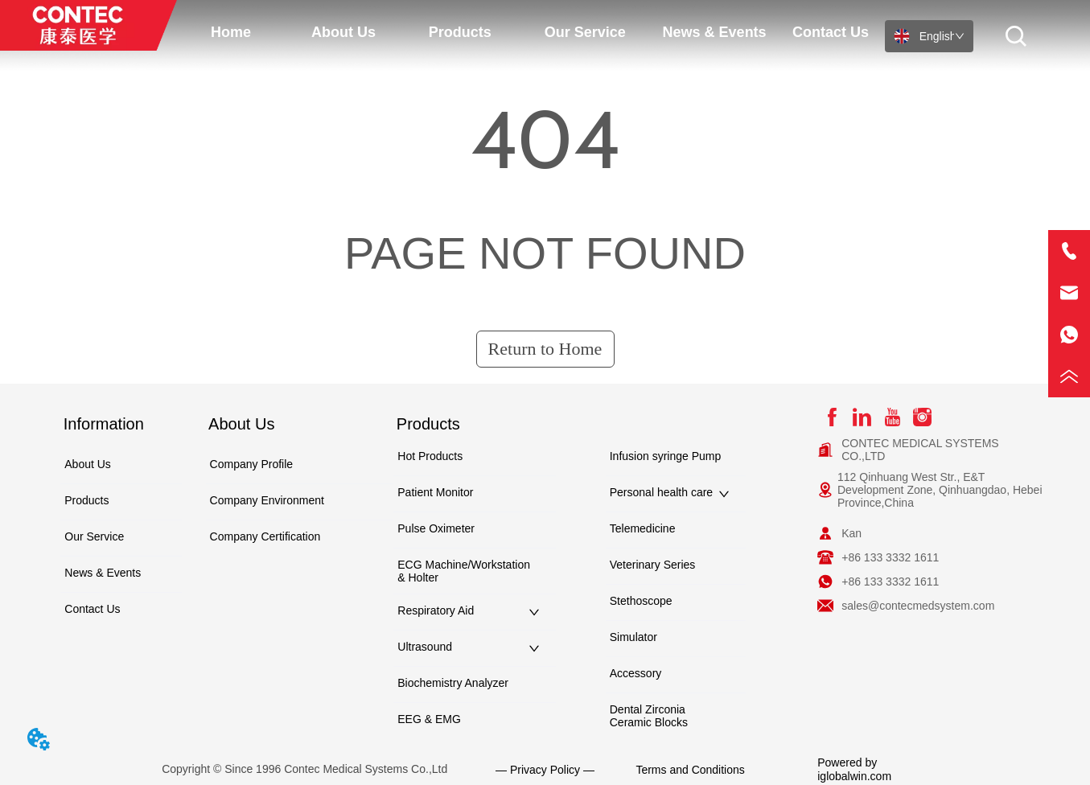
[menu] (531, 32)
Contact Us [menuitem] (830, 32)
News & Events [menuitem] (715, 32)
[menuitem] (343, 32)
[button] (343, 32)
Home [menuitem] (231, 32)
